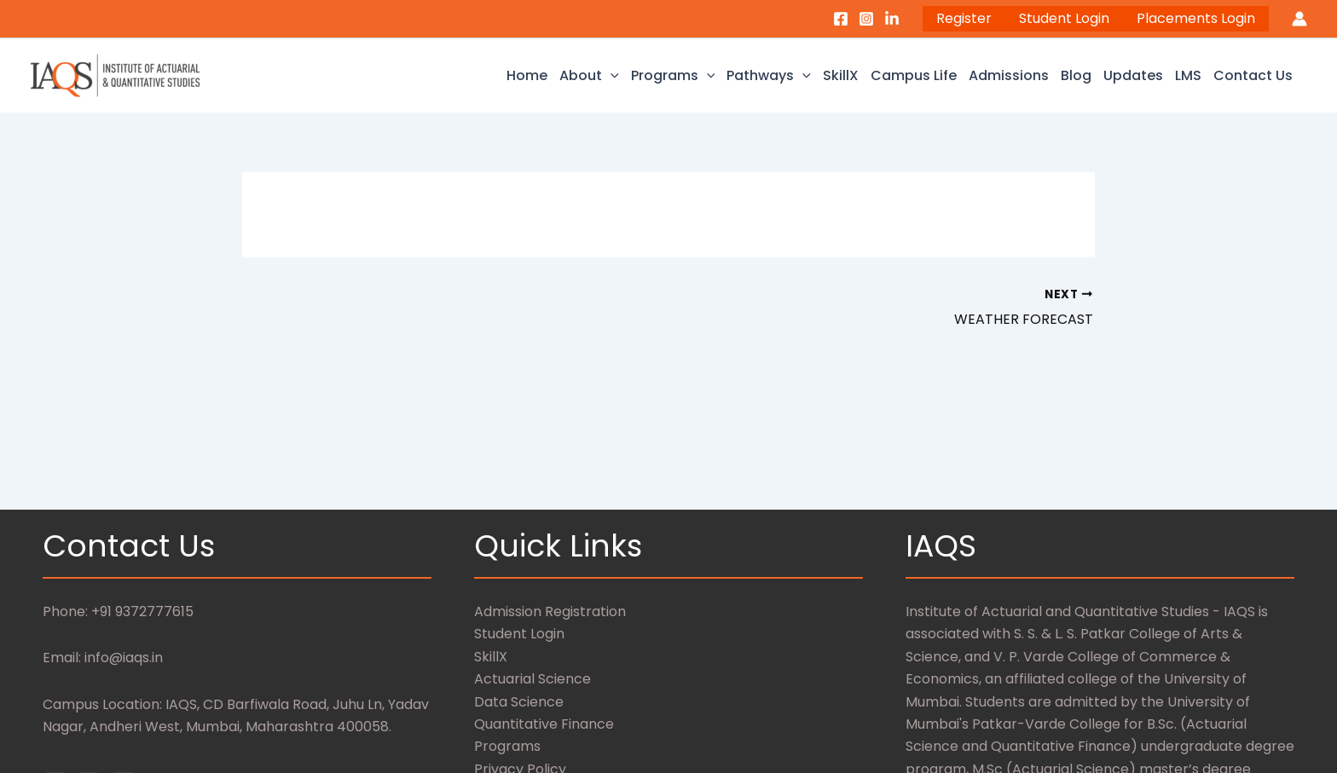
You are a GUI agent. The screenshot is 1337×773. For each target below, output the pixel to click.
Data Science (519, 702)
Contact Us (1253, 75)
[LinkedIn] (892, 18)
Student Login (1064, 18)
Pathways (768, 76)
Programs (673, 76)
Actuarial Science (532, 679)
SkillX (841, 75)
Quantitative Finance (544, 724)
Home (526, 75)
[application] (610, 76)
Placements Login (1196, 18)
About (589, 76)
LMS (1188, 75)
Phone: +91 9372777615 (118, 611)
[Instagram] (866, 18)
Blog (1076, 75)
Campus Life (914, 75)
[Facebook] (840, 18)
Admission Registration (550, 611)
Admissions (1009, 75)
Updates (1133, 75)
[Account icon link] (1299, 18)
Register (964, 18)
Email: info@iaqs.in (103, 657)
